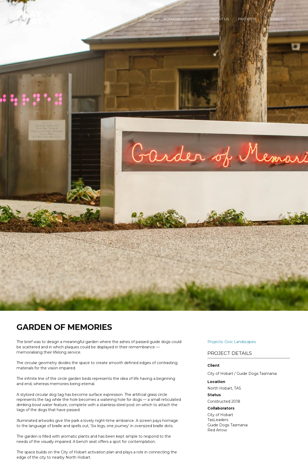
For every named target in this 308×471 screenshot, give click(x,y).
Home (149, 19)
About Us (220, 19)
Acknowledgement (183, 19)
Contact (274, 19)
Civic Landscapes (240, 341)
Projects (247, 19)
